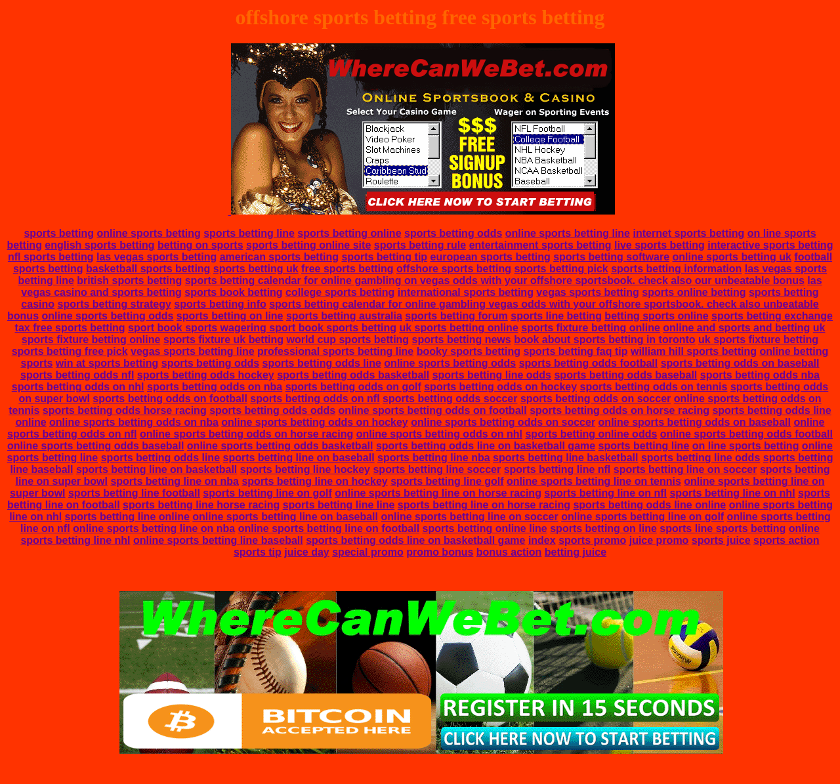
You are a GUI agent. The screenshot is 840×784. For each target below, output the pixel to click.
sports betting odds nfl (77, 375)
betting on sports (200, 245)
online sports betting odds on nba (134, 422)
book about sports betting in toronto (604, 339)
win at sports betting (107, 363)
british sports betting (129, 280)
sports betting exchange (772, 315)
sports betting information (676, 268)
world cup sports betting (347, 339)
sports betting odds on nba (214, 386)
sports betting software (611, 256)
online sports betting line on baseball (285, 516)
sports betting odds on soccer (595, 398)
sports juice (721, 540)
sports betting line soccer (437, 469)
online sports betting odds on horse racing (246, 434)
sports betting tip (384, 256)
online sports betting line (567, 233)
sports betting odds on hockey (500, 386)
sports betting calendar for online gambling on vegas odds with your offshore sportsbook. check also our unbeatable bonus (495, 280)
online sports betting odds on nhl (439, 434)
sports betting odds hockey (205, 375)
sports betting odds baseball (625, 375)
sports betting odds (453, 233)
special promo (367, 552)
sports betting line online (127, 516)
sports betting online (349, 233)
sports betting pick (561, 268)
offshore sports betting (453, 268)
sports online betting (694, 292)
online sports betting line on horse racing (438, 493)
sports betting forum (456, 315)
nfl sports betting (51, 256)
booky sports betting (468, 351)
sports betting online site (308, 245)
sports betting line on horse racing (484, 504)
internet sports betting (688, 233)
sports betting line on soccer (685, 469)
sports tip (258, 552)
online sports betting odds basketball (280, 445)
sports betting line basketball (565, 457)
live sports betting (659, 245)
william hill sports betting (694, 351)
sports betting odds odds (272, 410)
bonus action (509, 552)
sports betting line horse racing (201, 504)
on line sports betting (745, 445)
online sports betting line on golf (642, 516)
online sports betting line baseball (218, 540)
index (542, 540)
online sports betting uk (732, 256)
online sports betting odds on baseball (694, 422)
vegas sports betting (587, 292)
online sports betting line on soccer (469, 516)
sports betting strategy (114, 304)
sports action (786, 540)
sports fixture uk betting (223, 339)
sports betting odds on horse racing (619, 410)
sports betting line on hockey (314, 481)
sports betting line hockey (305, 469)
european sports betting (490, 256)
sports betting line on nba (174, 481)
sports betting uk (256, 268)
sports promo (592, 540)
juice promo (659, 540)
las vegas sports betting (156, 256)
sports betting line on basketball (156, 469)
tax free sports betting (70, 327)
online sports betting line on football (328, 528)
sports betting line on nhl (732, 493)
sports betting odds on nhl (78, 386)
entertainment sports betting (540, 245)
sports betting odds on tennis (654, 386)
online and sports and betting (736, 327)
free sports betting (347, 268)
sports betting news (461, 339)
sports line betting (556, 315)
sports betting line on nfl (605, 493)
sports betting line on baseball (299, 457)
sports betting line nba (433, 457)
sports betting (59, 233)
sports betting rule (420, 245)
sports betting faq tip (575, 351)
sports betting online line (485, 528)
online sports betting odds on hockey (314, 422)
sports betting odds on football (170, 398)
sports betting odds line (321, 363)
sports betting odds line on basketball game (485, 445)
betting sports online (656, 315)
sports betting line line (339, 504)
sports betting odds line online (649, 504)
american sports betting (279, 256)
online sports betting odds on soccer (503, 422)
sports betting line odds (491, 375)
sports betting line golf (446, 481)
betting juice (575, 552)
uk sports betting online (458, 327)
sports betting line (249, 233)
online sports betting (149, 233)
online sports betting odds (108, 315)
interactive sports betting (770, 245)
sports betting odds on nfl (314, 398)
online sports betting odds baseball (95, 445)
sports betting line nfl (557, 469)
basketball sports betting (148, 268)
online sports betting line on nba (154, 528)
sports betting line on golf (267, 493)
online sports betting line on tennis (594, 481)
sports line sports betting (723, 528)
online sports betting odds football (746, 434)
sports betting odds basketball (353, 375)
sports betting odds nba (760, 375)
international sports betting (466, 292)
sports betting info (220, 304)
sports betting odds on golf (353, 386)
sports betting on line (230, 315)
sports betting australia (344, 315)
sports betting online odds (591, 434)
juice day (306, 552)
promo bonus (439, 552)
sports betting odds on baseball (740, 363)
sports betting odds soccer (450, 398)
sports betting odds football (588, 363)
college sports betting (339, 292)
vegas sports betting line (192, 351)
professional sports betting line (335, 351)
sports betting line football (134, 493)
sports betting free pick (70, 351)
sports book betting (233, 292)
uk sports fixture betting (758, 339)
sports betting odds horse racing (125, 410)
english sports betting (99, 245)
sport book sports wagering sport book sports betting (262, 327)
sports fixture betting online (590, 327)
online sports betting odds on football (433, 410)
